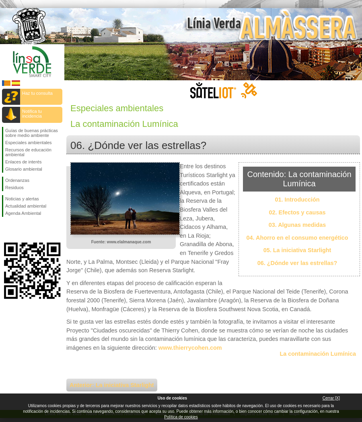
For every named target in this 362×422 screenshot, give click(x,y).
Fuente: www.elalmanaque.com (121, 242)
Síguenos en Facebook (7, 229)
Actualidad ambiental (25, 206)
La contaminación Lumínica (318, 354)
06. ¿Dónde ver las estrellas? (297, 263)
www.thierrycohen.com (190, 348)
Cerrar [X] (331, 398)
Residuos (14, 187)
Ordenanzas (17, 180)
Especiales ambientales (28, 142)
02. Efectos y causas (297, 212)
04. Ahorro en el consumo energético (297, 237)
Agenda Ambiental (23, 213)
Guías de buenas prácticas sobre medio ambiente (31, 133)
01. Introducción (297, 199)
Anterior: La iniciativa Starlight (112, 385)
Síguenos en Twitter (20, 229)
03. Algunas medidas (297, 225)
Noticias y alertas (22, 198)
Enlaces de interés (23, 161)
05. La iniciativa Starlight (297, 250)
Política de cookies (180, 417)
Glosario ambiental (23, 169)
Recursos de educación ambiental (28, 152)
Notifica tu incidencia (32, 113)
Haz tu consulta (37, 93)
